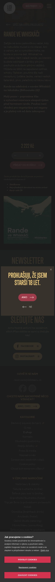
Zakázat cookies (27, 575)
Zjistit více (44, 550)
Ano (24, 297)
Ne (30, 307)
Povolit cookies (27, 560)
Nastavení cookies (27, 567)
